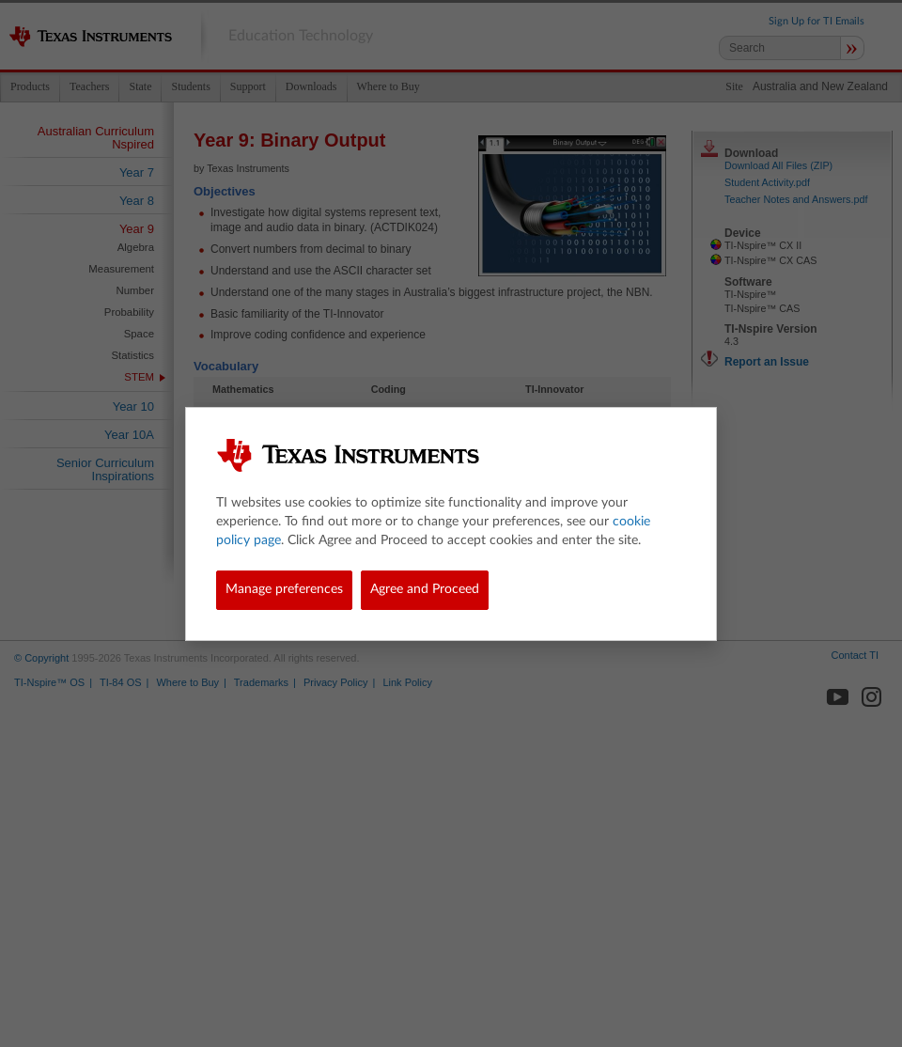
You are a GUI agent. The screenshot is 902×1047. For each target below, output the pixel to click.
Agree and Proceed (424, 589)
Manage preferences (284, 589)
